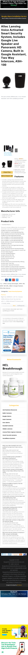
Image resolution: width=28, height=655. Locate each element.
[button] (14, 23)
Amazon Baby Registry (7, 252)
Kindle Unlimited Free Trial (7, 257)
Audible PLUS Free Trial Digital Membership (12, 245)
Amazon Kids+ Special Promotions (10, 265)
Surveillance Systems (9, 438)
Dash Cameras (7, 419)
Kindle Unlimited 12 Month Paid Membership (12, 242)
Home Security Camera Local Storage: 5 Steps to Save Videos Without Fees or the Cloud (13, 471)
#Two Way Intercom (5, 288)
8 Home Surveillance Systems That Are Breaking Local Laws (12, 484)
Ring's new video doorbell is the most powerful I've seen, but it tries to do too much (13, 447)
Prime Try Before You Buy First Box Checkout (12, 266)
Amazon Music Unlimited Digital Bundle (11, 270)
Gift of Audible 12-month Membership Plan (12, 232)
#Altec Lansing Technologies (10, 283)
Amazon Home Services (7, 258)
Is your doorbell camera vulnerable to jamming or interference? (12, 457)
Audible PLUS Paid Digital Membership (11, 235)
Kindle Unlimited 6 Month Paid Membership (12, 248)
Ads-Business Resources (10, 410)
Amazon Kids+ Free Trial (7, 263)
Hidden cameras (7, 429)
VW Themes (19, 585)
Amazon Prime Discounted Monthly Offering (12, 261)
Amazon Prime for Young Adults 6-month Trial (13, 250)
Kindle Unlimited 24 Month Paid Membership (12, 234)
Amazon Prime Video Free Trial (9, 271)
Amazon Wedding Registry (8, 253)
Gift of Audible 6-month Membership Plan (12, 239)
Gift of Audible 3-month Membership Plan (12, 237)
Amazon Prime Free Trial (7, 255)
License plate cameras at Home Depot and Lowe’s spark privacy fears (14, 496)
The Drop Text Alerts (6, 247)
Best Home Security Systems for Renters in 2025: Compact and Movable (13, 533)
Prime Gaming (5, 260)
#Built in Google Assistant (16, 286)
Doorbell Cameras (8, 426)
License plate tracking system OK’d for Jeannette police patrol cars (12, 508)
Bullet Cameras (7, 413)
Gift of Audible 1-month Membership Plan (12, 240)
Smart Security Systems (15, 291)
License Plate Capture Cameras (12, 432)
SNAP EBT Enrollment (6, 243)
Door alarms (6, 422)
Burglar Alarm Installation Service (14, 16)
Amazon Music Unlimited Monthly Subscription (13, 268)
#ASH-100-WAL (4, 286)
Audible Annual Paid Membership (10, 230)
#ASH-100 (22, 283)
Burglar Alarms (7, 416)
